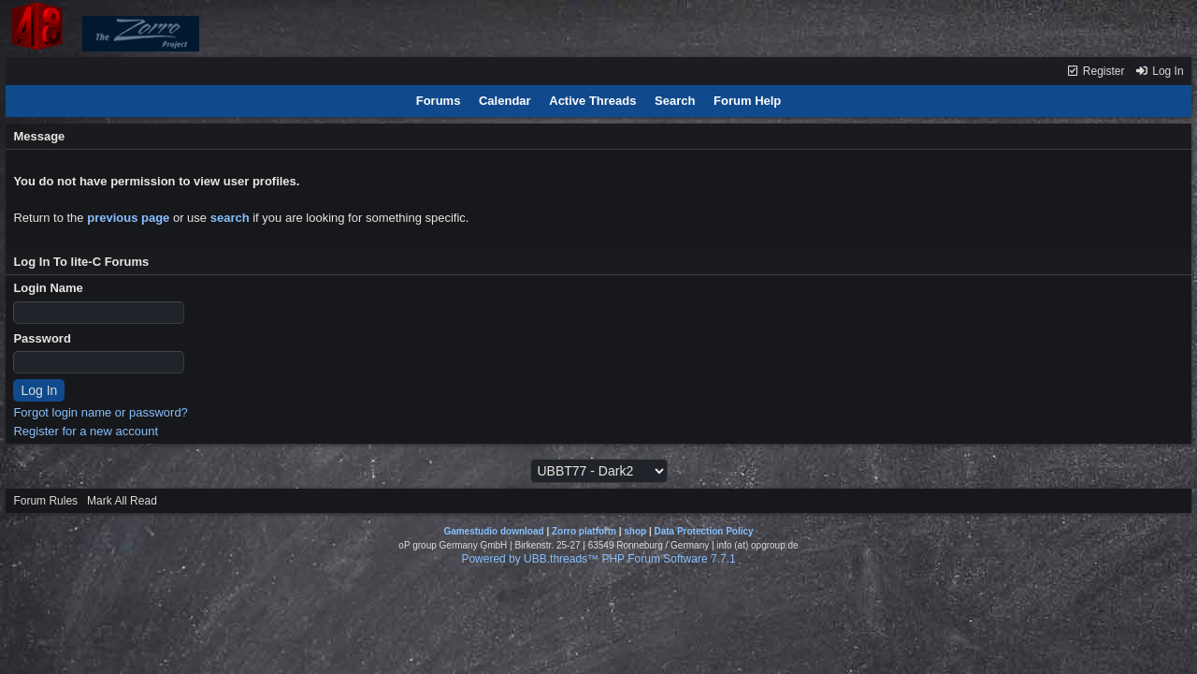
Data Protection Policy (703, 531)
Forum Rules (45, 500)
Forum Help (747, 101)
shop (635, 531)
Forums (438, 101)
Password (41, 338)
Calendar (505, 101)
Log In (1159, 71)
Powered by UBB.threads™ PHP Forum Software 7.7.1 (598, 558)
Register (1095, 71)
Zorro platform (584, 531)
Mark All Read (122, 500)
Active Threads (592, 101)
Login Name (47, 288)
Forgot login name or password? (100, 412)
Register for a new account (85, 431)
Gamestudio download (493, 531)
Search (675, 101)
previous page (128, 218)
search (230, 218)
